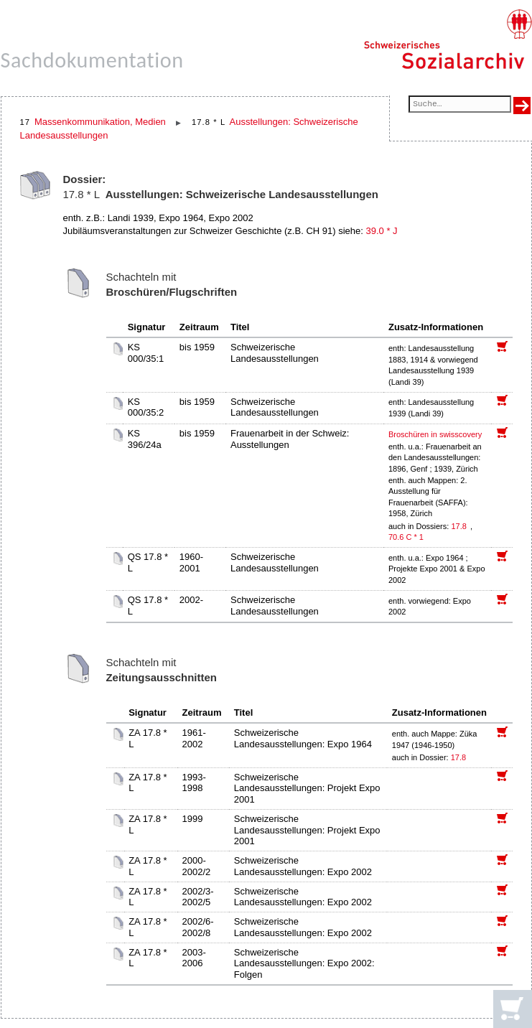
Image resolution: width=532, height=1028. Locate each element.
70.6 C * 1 (406, 537)
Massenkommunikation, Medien (100, 121)
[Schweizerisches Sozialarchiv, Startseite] (447, 39)
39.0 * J (381, 230)
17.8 (459, 526)
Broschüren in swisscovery (435, 434)
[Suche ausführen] (522, 105)
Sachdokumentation (92, 60)
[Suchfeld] (459, 105)
